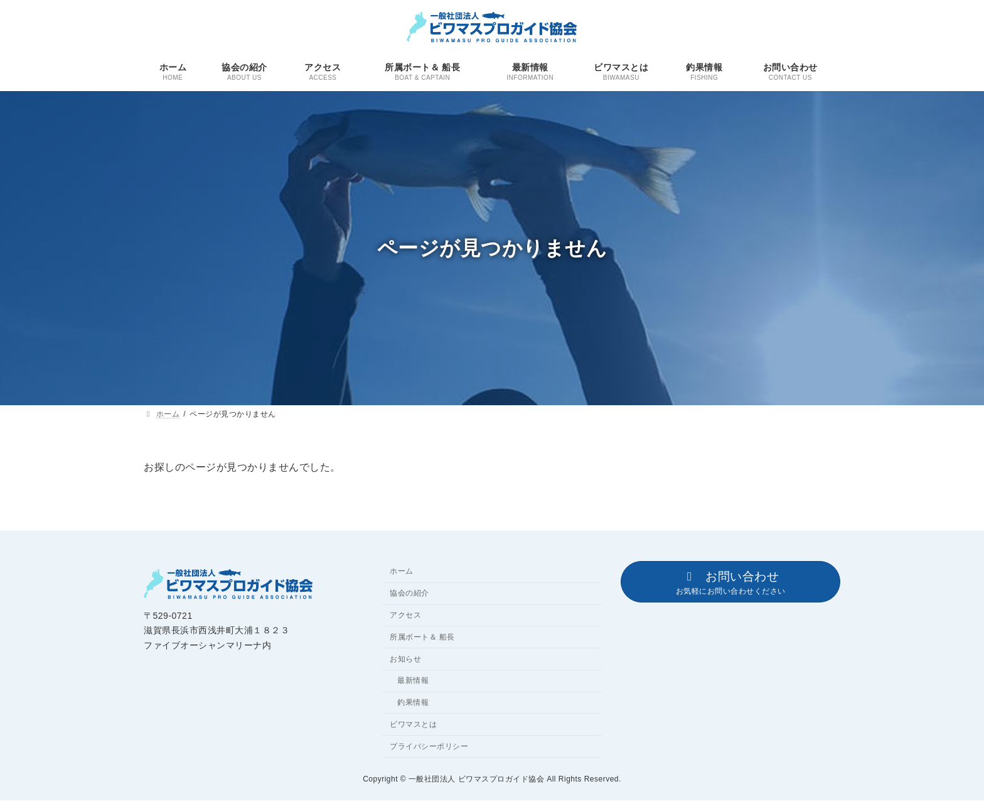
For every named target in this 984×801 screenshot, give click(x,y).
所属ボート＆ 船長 (422, 637)
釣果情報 (413, 702)
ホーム (402, 571)
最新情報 (413, 681)
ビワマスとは (413, 724)
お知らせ (405, 659)
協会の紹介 (409, 593)
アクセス (405, 615)
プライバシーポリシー (429, 746)
